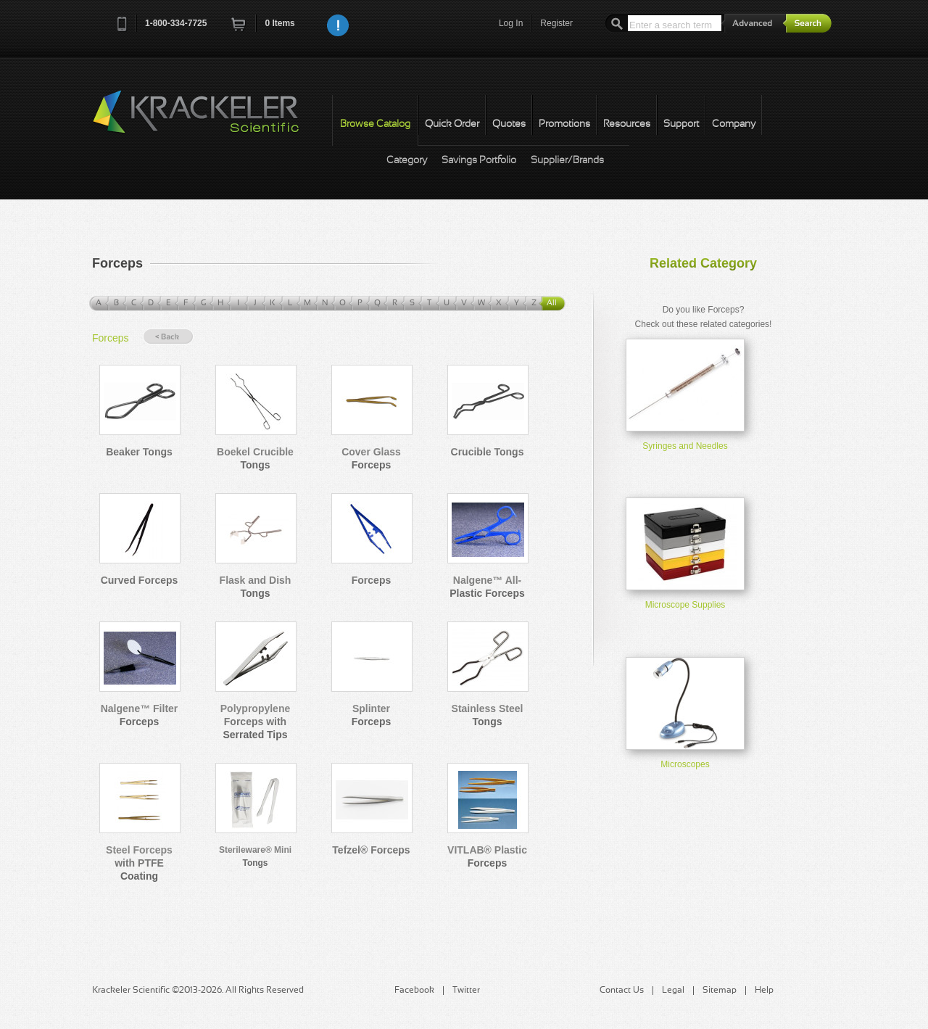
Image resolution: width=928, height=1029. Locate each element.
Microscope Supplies (685, 605)
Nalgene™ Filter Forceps (139, 715)
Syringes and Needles (684, 446)
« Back (168, 336)
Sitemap (720, 990)
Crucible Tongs (487, 452)
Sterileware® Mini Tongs (255, 856)
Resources (626, 124)
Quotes (509, 124)
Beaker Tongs (139, 452)
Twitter (466, 990)
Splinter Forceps (371, 715)
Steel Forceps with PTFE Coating (139, 863)
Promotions (564, 124)
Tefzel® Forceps (371, 850)
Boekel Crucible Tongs (255, 458)
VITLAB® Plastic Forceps (487, 856)
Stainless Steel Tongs (487, 715)
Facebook (414, 990)
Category (406, 160)
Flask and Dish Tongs (255, 586)
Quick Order (452, 124)
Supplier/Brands (567, 160)
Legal (673, 990)
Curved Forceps (139, 580)
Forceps (110, 338)
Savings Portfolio (479, 160)
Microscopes (684, 764)
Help (764, 990)
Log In (511, 23)
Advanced (754, 23)
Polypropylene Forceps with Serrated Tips (255, 721)
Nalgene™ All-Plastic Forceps (487, 586)
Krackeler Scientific (210, 120)
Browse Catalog (375, 124)
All (552, 303)
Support (681, 124)
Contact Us (622, 990)
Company (733, 124)
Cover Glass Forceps (371, 458)
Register (556, 23)
